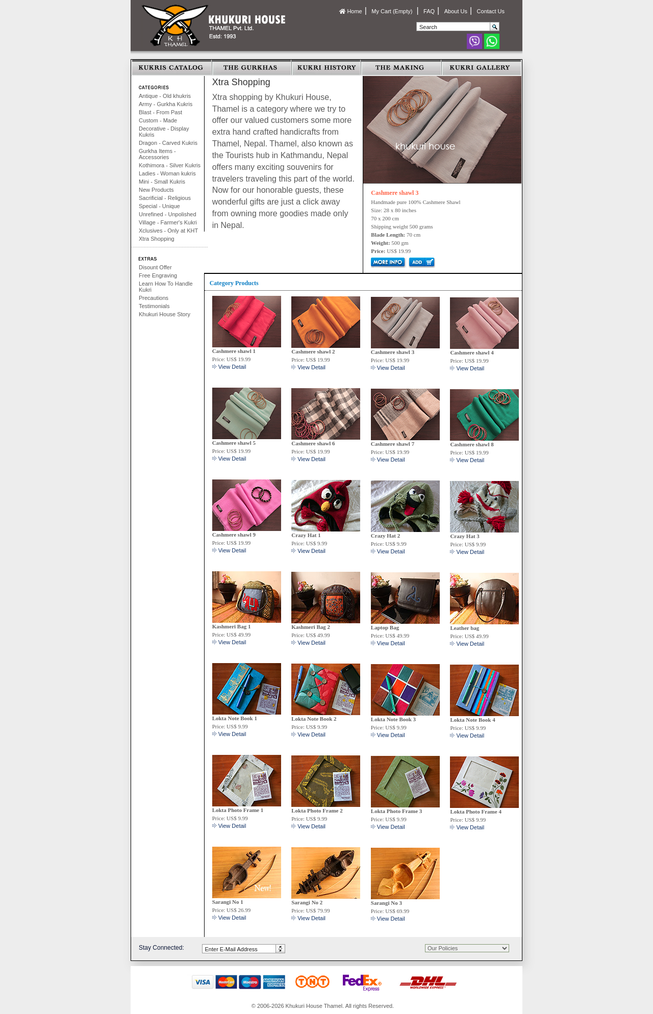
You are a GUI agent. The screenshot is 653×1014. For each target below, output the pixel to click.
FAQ (429, 11)
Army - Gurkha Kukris (165, 104)
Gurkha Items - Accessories (157, 154)
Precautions (153, 298)
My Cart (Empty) (392, 11)
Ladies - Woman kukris (167, 173)
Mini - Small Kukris (162, 182)
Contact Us (491, 11)
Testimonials (154, 306)
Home (350, 11)
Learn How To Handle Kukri (166, 287)
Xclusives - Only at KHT (168, 230)
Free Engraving (158, 275)
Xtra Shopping (156, 239)
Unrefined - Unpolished (167, 214)
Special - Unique (159, 206)
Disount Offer (155, 267)
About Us (455, 11)
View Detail (232, 367)
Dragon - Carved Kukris (168, 143)
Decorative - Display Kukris (164, 131)
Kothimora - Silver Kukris (169, 165)
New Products (156, 190)
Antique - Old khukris (165, 96)
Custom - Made (158, 120)
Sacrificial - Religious (165, 198)
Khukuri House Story (164, 314)
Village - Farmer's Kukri (168, 222)
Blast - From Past (160, 112)
